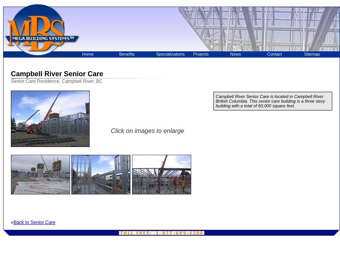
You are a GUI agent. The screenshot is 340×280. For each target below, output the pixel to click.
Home (87, 54)
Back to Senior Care (34, 222)
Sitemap (312, 54)
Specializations (170, 54)
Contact (274, 54)
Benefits (127, 54)
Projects (201, 54)
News (235, 54)
